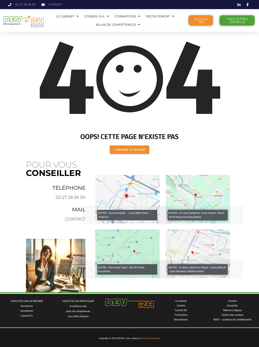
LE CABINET (67, 16)
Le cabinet (181, 301)
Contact (232, 301)
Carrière (181, 305)
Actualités (232, 305)
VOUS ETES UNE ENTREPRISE (27, 301)
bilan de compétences (78, 311)
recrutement (26, 311)
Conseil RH (181, 310)
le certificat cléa (78, 306)
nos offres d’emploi (78, 316)
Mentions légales (232, 310)
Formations (181, 315)
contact (75, 221)
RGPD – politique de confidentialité (232, 319)
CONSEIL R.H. (96, 16)
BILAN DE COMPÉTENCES (118, 24)
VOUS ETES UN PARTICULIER (78, 301)
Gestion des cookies (232, 315)
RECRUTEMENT (160, 16)
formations (27, 306)
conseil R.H (27, 315)
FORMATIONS (127, 16)
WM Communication (150, 338)
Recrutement (181, 319)
